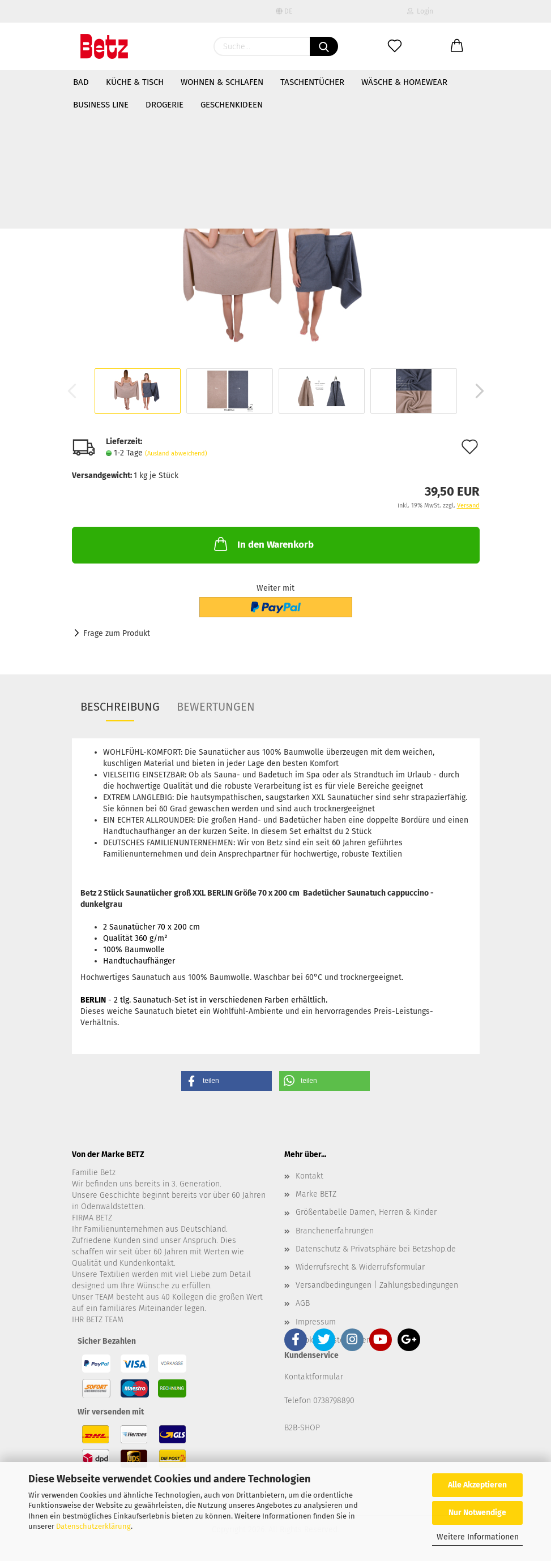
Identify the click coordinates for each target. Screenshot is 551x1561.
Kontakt (309, 1176)
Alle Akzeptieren (477, 1485)
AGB (303, 1303)
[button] (226, 1081)
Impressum (316, 1322)
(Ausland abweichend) (176, 453)
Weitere (377, 82)
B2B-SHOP (302, 1428)
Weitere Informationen (478, 1537)
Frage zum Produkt (116, 633)
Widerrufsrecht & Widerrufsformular (360, 1267)
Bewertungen (216, 706)
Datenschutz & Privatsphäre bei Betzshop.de (376, 1249)
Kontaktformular (313, 1377)
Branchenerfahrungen (335, 1231)
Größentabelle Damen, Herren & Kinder (366, 1212)
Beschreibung (120, 706)
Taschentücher (312, 82)
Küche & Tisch (135, 82)
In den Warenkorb (263, 544)
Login (420, 11)
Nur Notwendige (477, 1512)
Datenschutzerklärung (93, 1526)
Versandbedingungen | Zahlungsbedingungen (377, 1285)
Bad (81, 82)
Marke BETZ (316, 1194)
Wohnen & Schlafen (222, 82)
